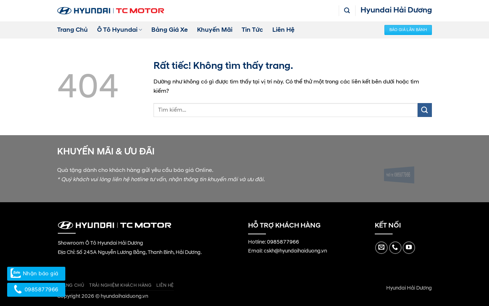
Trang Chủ (72, 30)
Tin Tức (252, 30)
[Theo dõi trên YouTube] (409, 247)
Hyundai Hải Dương (409, 288)
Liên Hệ (283, 30)
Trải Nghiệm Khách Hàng (120, 285)
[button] (347, 10)
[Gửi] (425, 110)
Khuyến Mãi (214, 30)
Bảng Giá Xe (169, 30)
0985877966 (283, 242)
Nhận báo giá (36, 273)
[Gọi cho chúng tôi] (395, 247)
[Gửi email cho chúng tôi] (381, 247)
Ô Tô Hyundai (119, 30)
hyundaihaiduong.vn (124, 296)
